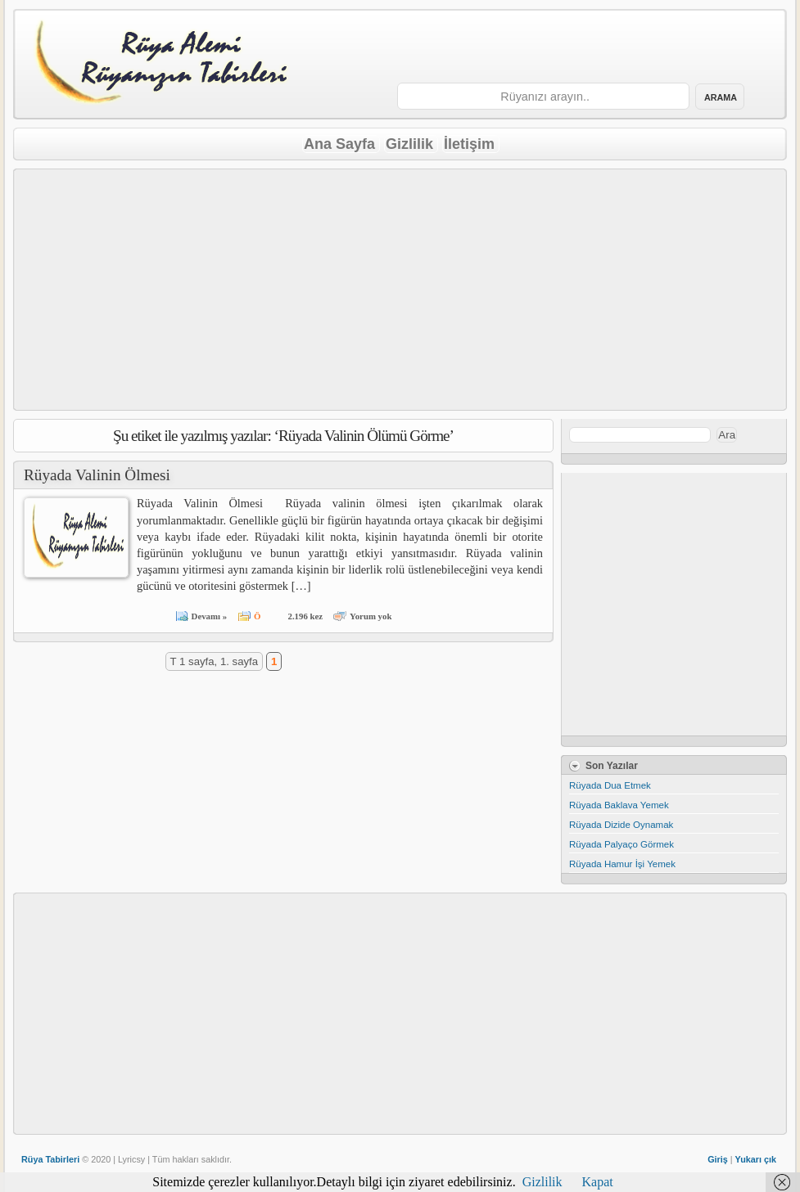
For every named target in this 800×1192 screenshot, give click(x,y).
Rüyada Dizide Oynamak (621, 825)
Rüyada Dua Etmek (610, 785)
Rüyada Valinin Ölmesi (97, 475)
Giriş (717, 1159)
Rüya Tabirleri (50, 1159)
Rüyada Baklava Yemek (619, 805)
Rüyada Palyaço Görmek (621, 844)
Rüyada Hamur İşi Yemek (622, 864)
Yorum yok (370, 616)
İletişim (469, 144)
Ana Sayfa (339, 144)
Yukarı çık (755, 1159)
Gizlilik (409, 144)
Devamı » (209, 616)
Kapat (597, 1182)
